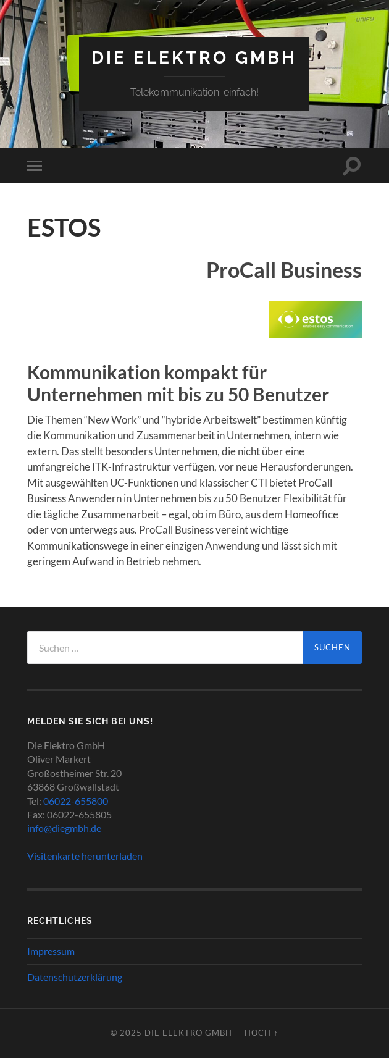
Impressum (51, 951)
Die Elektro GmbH (194, 58)
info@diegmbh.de (64, 828)
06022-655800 (75, 801)
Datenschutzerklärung (74, 977)
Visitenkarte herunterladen (85, 856)
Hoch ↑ (261, 1033)
